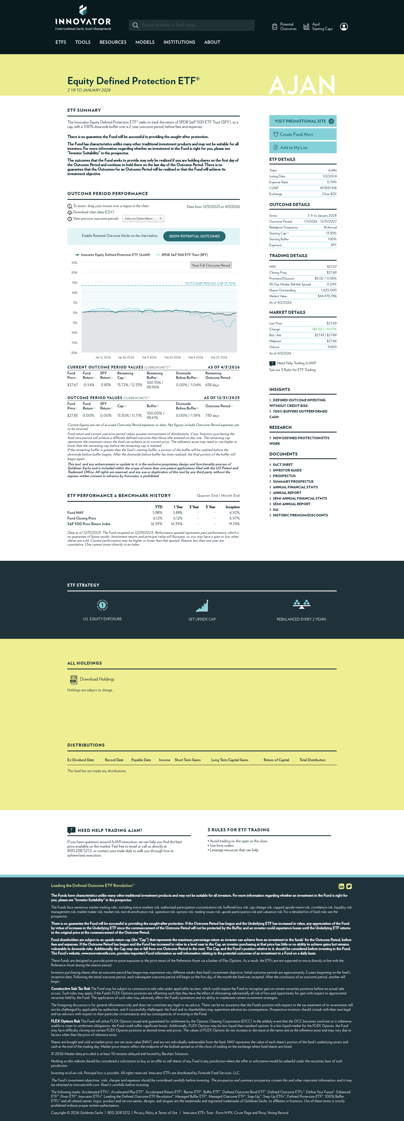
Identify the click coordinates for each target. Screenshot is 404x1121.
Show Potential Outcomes (194, 236)
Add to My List (293, 147)
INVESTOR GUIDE (287, 470)
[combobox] (191, 25)
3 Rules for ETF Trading (298, 370)
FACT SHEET (283, 464)
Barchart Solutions (175, 1054)
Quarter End (207, 496)
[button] (343, 26)
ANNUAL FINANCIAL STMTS (295, 487)
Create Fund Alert (296, 134)
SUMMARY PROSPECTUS (293, 481)
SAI (275, 509)
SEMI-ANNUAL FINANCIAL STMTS (300, 498)
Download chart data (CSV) (93, 212)
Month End (230, 496)
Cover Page (242, 1113)
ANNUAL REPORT (287, 493)
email (133, 846)
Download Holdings (92, 679)
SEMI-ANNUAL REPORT (292, 504)
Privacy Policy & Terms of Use (155, 1113)
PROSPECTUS (284, 476)
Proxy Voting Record (273, 1113)
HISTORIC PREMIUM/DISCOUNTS (300, 515)
